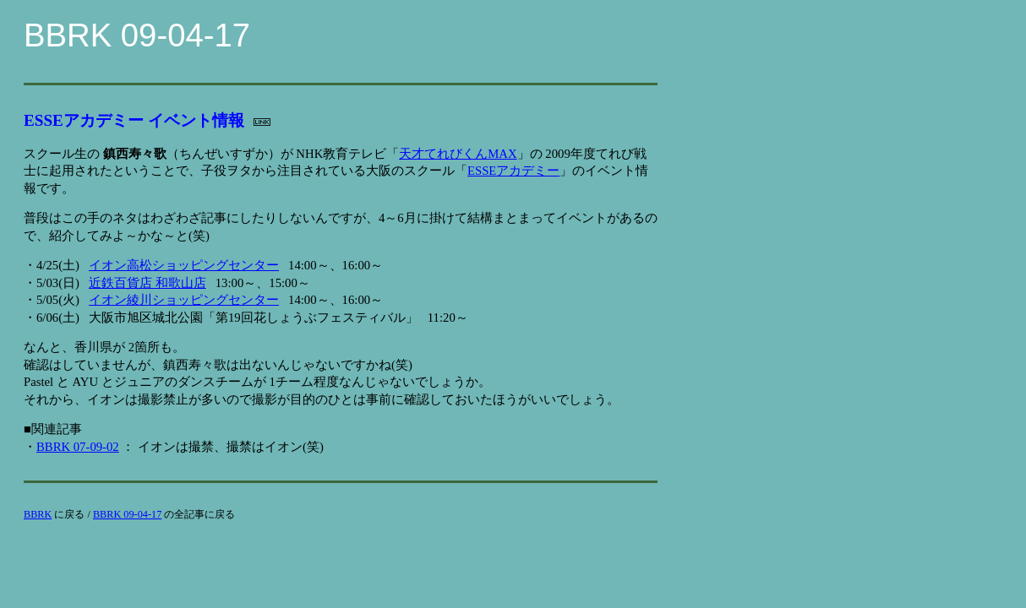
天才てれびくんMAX (457, 153)
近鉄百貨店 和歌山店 (147, 283)
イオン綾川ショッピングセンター (184, 300)
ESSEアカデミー (513, 170)
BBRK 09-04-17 (127, 514)
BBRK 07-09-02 (77, 446)
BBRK (38, 514)
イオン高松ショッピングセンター (184, 265)
